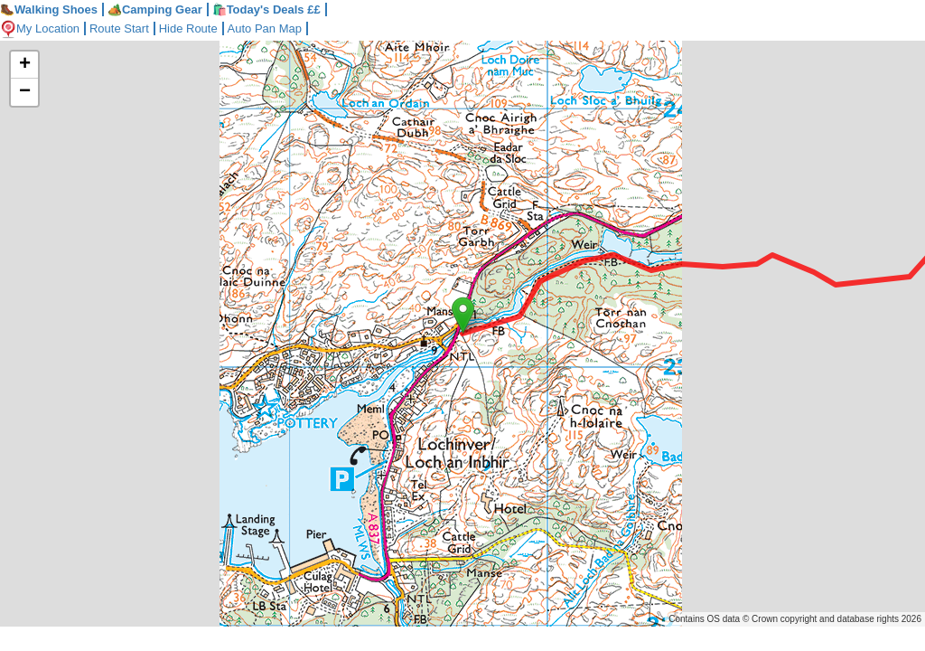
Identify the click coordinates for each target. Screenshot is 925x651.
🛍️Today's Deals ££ (266, 9)
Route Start (119, 28)
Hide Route (188, 28)
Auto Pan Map (265, 28)
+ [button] (25, 65)
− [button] (25, 92)
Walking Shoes (49, 9)
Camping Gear (154, 9)
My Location (39, 28)
